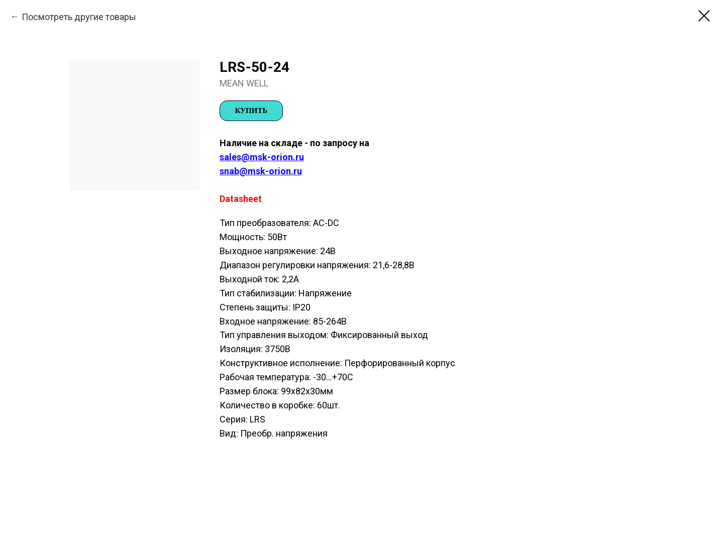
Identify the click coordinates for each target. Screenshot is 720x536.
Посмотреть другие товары (79, 17)
